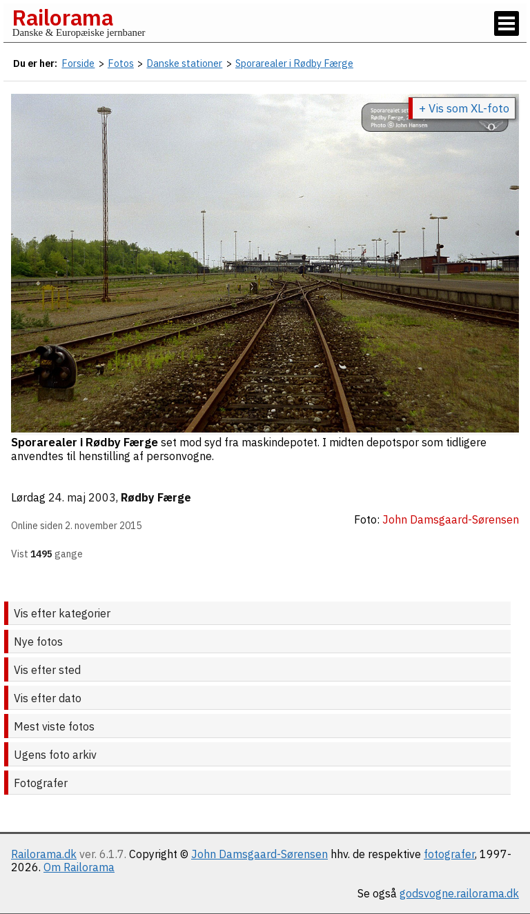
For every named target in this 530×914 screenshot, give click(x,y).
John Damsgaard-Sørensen (259, 854)
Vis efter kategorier (62, 613)
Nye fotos (38, 641)
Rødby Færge (156, 497)
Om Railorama (79, 867)
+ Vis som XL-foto (464, 108)
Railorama (62, 17)
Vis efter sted (47, 670)
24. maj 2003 (82, 497)
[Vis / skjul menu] (506, 23)
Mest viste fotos (54, 726)
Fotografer (41, 783)
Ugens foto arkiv (55, 755)
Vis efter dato (47, 698)
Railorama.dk (44, 854)
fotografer (449, 854)
